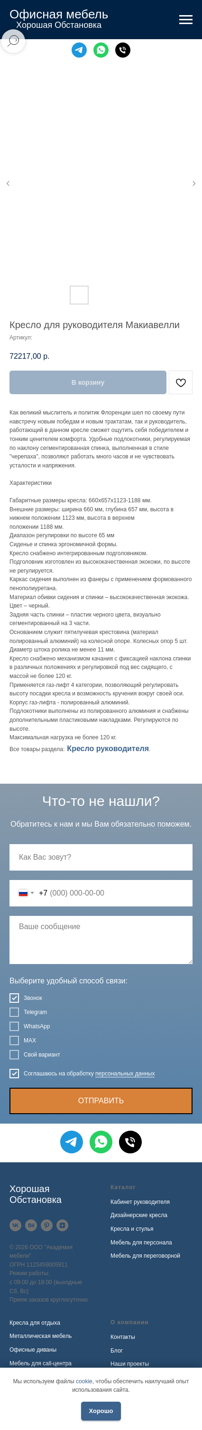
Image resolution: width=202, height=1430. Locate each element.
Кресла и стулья (132, 1229)
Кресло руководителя (108, 749)
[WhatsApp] (101, 50)
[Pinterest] (47, 1225)
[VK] (15, 1225)
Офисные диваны (32, 1349)
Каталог (123, 1187)
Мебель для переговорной (145, 1255)
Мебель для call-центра (40, 1363)
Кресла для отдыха (34, 1323)
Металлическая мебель (40, 1336)
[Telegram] (79, 50)
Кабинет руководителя (140, 1202)
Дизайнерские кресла (138, 1215)
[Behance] (31, 1225)
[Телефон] (122, 50)
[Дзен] (62, 1225)
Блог (116, 1350)
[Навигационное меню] (186, 20)
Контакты (122, 1337)
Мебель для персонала (141, 1242)
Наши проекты (129, 1364)
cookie (84, 1381)
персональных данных (125, 1073)
